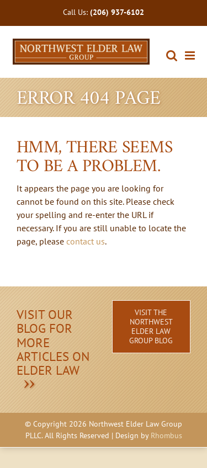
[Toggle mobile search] (171, 55)
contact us (85, 241)
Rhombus (166, 435)
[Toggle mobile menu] (191, 55)
